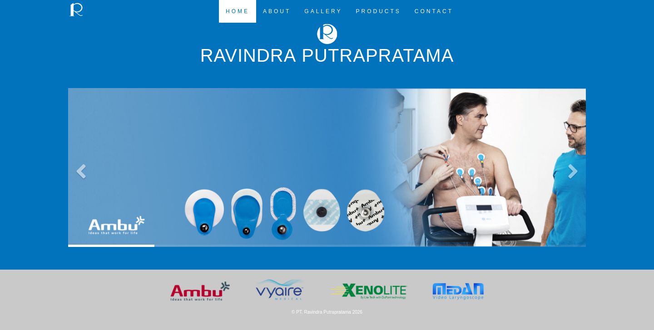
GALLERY (323, 11)
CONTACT (434, 11)
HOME (237, 11)
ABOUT (277, 11)
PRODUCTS (378, 11)
